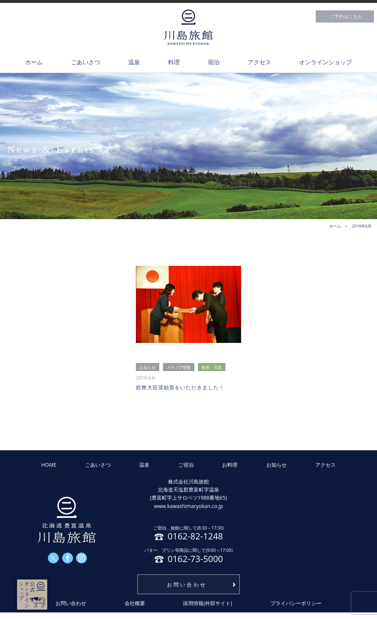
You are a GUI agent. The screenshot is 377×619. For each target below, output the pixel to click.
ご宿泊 (186, 464)
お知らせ (276, 464)
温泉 (134, 62)
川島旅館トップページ (188, 27)
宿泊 (214, 62)
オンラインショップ (325, 62)
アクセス (259, 62)
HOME (49, 464)
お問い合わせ (187, 584)
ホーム (34, 62)
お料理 (229, 464)
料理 (174, 62)
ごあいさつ (85, 62)
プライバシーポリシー (295, 603)
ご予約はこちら (346, 16)
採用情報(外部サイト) (207, 603)
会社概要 (135, 603)
